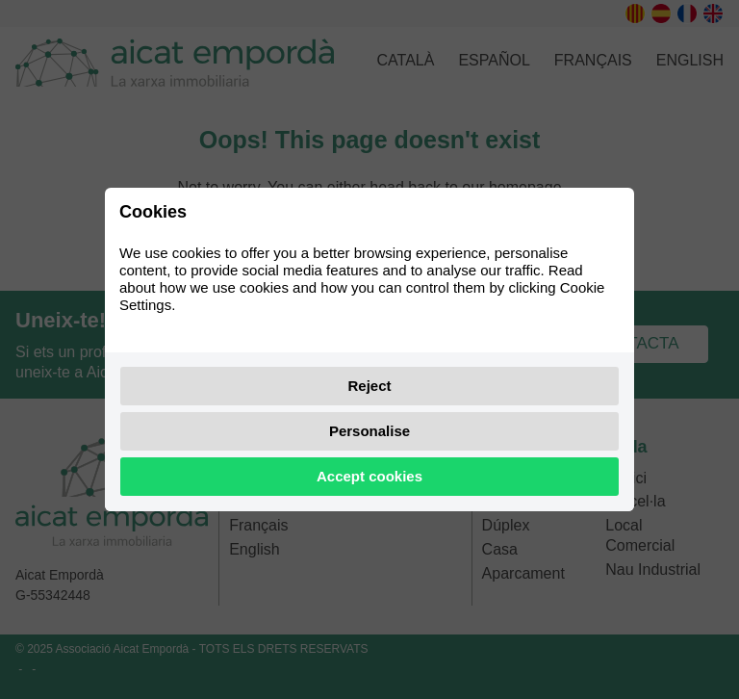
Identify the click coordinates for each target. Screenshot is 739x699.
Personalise (369, 431)
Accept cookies (369, 476)
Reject (369, 385)
